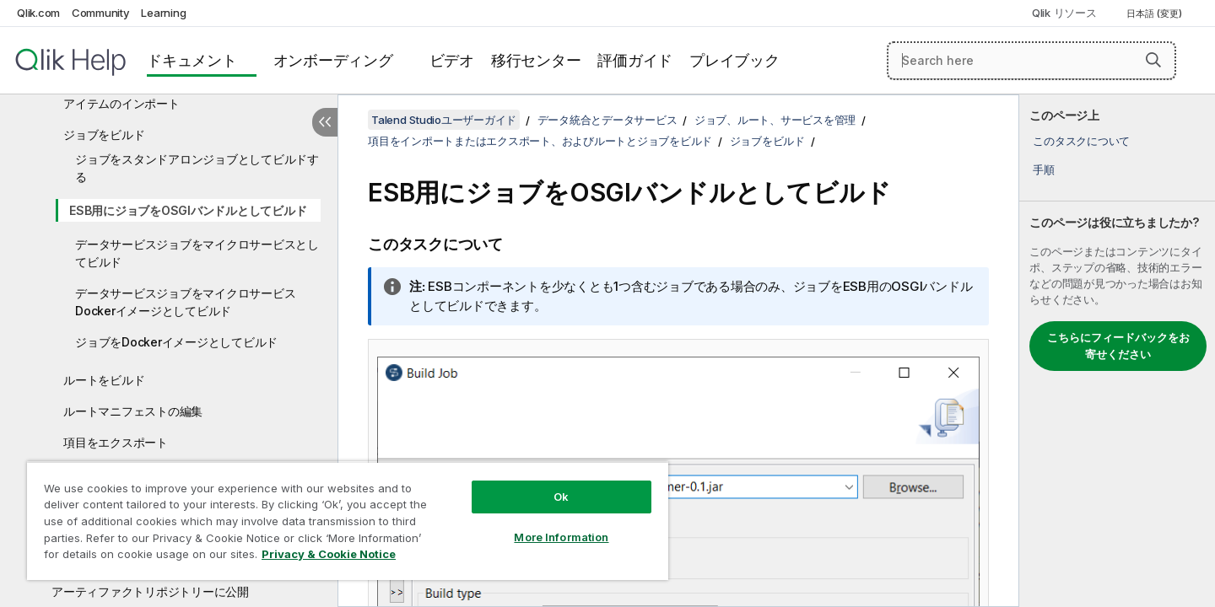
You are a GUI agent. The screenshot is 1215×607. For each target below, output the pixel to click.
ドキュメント (192, 60)
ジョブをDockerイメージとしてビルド (176, 342)
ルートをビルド (103, 380)
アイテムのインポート (121, 103)
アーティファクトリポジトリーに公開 (150, 591)
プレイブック (734, 60)
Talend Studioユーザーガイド (443, 119)
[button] (1153, 59)
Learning (163, 12)
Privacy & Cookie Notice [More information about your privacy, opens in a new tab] (329, 554)
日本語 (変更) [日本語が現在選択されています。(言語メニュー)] (1155, 13)
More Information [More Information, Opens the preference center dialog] (561, 537)
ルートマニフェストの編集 (132, 411)
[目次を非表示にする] (325, 122)
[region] (347, 520)
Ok (561, 496)
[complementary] (1117, 350)
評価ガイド (634, 60)
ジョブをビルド (103, 134)
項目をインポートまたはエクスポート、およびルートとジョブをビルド (540, 141)
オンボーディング (333, 60)
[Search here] (1031, 60)
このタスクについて (1081, 141)
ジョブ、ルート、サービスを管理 (775, 119)
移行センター (536, 60)
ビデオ (451, 60)
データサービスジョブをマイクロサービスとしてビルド (197, 253)
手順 (1044, 169)
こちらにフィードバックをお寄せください (1118, 345)
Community (101, 12)
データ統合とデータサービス (607, 119)
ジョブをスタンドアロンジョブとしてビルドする (197, 168)
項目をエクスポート (115, 442)
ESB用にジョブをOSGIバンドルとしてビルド (187, 210)
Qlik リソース (1064, 12)
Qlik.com (38, 12)
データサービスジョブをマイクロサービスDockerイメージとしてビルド (185, 302)
